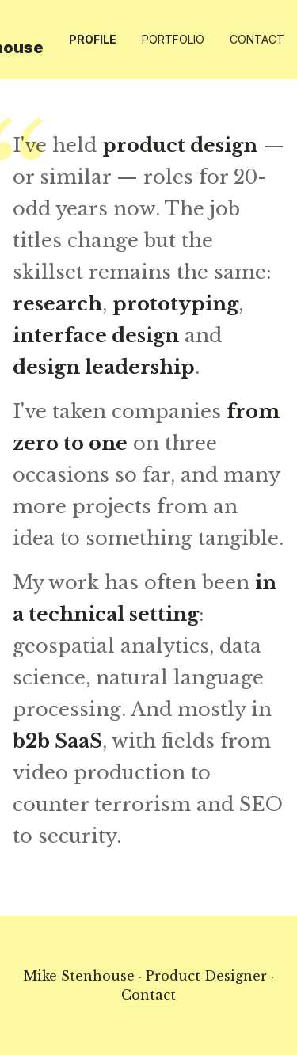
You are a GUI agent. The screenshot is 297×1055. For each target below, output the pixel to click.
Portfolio (173, 39)
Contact (257, 39)
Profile (92, 39)
